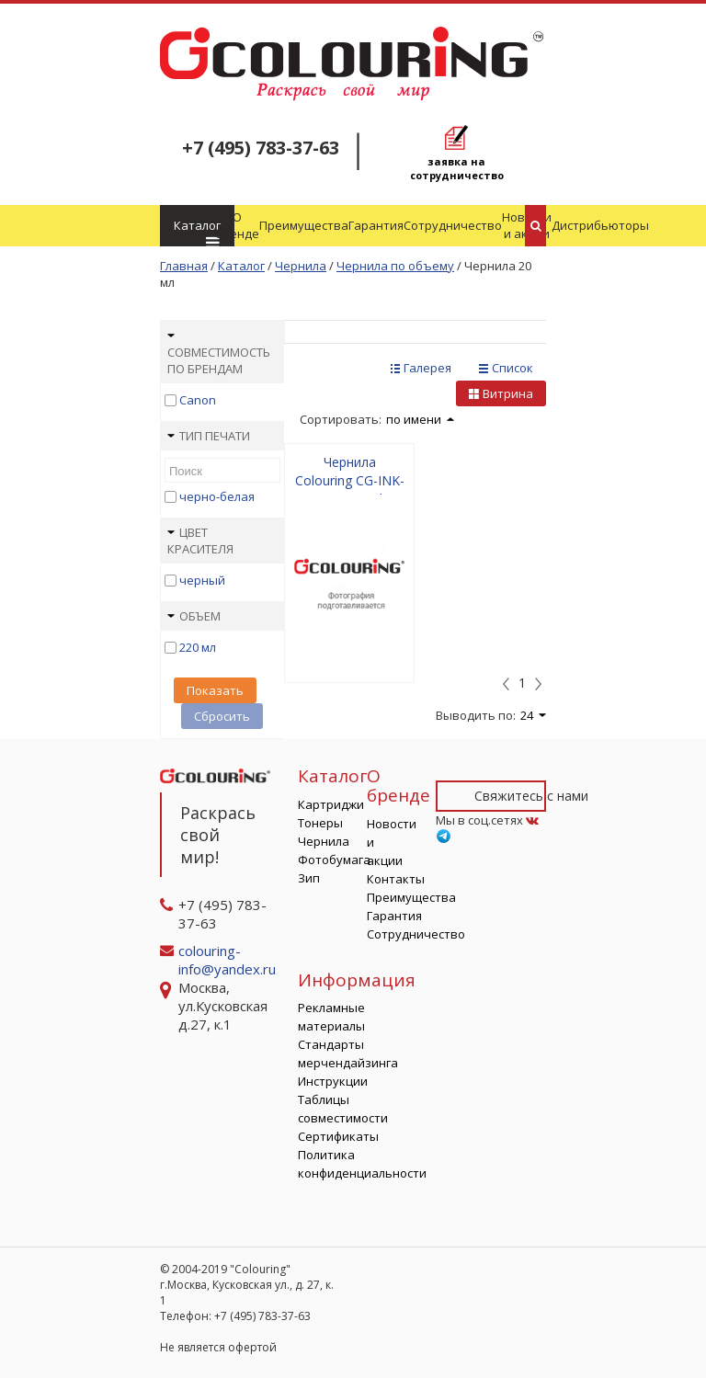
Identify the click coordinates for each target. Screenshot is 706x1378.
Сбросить (222, 716)
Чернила (323, 841)
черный (202, 580)
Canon (197, 400)
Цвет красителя (200, 540)
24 (533, 715)
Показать (215, 690)
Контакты (396, 879)
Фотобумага (334, 859)
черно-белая (217, 496)
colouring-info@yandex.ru (228, 959)
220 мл (197, 647)
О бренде (237, 225)
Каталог (197, 231)
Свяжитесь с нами (531, 795)
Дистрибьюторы (600, 225)
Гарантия (376, 225)
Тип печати (208, 435)
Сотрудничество (453, 225)
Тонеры (320, 822)
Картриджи (331, 804)
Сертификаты (338, 1136)
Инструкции (333, 1081)
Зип (309, 878)
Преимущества (303, 225)
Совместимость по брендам (218, 355)
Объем (194, 616)
